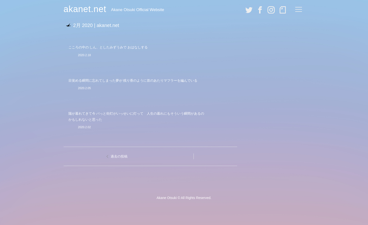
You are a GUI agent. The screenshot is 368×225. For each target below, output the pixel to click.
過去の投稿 (119, 156)
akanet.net (85, 9)
